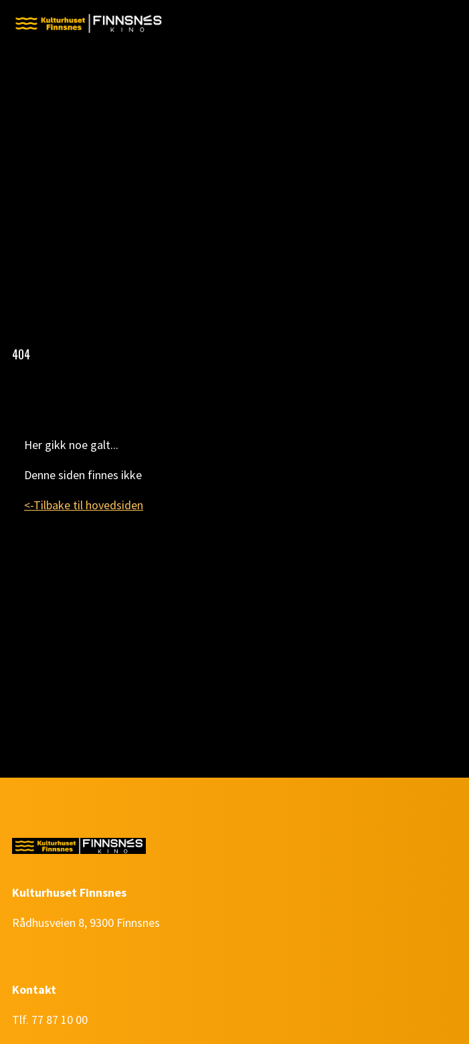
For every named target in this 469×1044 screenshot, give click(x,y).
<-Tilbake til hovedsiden (83, 505)
